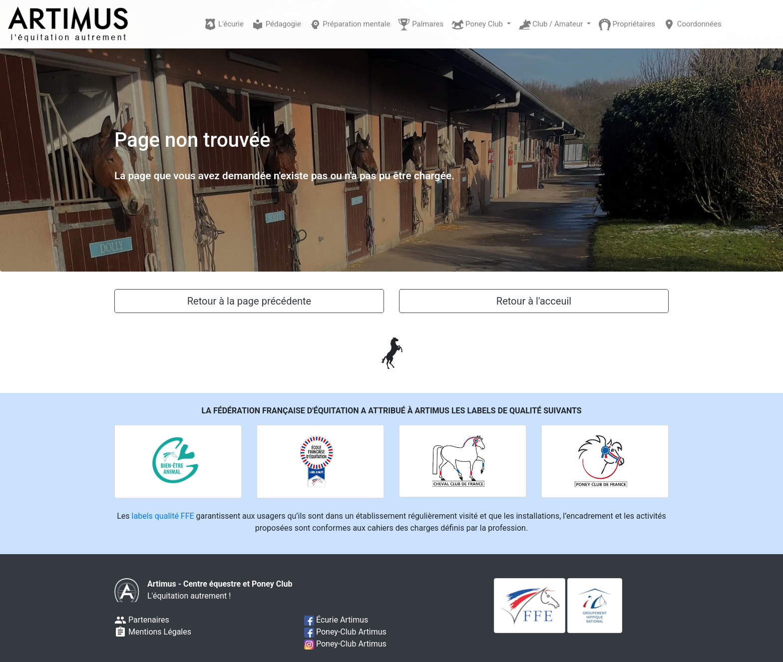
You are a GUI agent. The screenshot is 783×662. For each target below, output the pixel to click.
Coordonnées (692, 24)
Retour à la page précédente (249, 301)
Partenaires (141, 620)
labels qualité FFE (163, 516)
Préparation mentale (350, 24)
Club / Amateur (552, 24)
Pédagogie (276, 24)
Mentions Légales (152, 632)
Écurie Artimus (336, 620)
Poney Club (477, 24)
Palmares (420, 24)
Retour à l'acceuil (533, 301)
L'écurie (224, 24)
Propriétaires (627, 24)
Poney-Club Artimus (345, 632)
